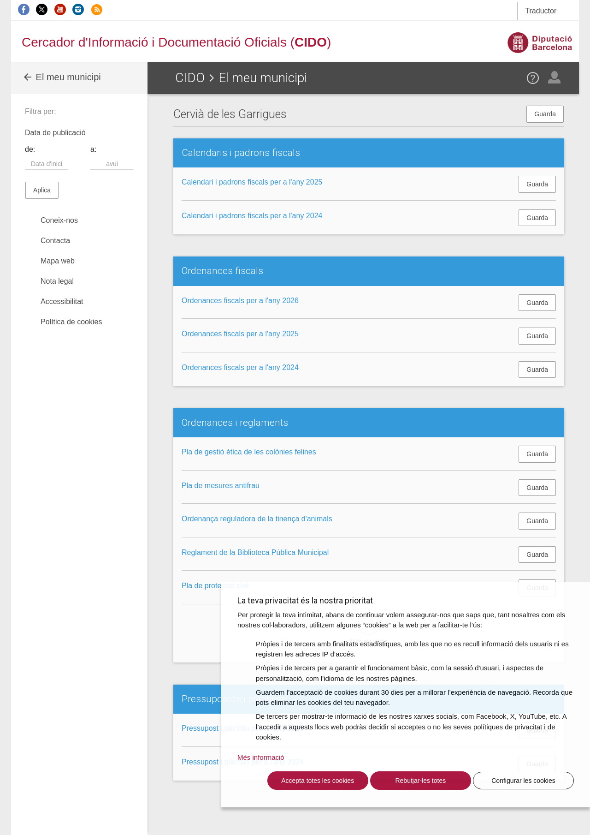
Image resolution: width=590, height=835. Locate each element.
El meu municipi (61, 77)
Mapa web (58, 261)
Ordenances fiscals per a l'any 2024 (240, 367)
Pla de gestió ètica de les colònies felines (249, 452)
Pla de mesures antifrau (221, 485)
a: (93, 149)
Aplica (42, 190)
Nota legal (57, 281)
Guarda (545, 114)
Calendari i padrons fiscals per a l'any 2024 (252, 216)
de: (30, 149)
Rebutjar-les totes (420, 780)
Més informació (260, 757)
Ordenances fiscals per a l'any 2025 (240, 334)
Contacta (55, 241)
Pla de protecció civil (215, 586)
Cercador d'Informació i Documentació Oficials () (176, 42)
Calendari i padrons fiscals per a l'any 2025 (252, 182)
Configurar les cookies (523, 780)
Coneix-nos (59, 220)
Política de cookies (71, 322)
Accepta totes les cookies (317, 780)
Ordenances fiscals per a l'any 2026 (240, 300)
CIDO (190, 77)
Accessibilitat (62, 301)
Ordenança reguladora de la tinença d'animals (257, 519)
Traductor (540, 11)
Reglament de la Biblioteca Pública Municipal (255, 552)
